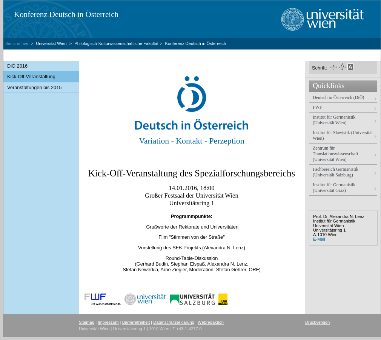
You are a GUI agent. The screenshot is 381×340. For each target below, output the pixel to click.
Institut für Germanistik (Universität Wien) (334, 119)
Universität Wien (52, 43)
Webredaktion (211, 322)
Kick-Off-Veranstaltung (31, 76)
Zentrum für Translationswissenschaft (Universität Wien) (335, 153)
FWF (317, 107)
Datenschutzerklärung (173, 322)
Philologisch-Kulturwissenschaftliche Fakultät (116, 43)
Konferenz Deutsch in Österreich (66, 14)
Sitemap (86, 322)
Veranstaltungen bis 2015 (34, 87)
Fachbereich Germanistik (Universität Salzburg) (335, 172)
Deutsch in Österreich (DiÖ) (338, 97)
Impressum (108, 322)
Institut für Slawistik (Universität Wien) (343, 135)
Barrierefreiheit (136, 322)
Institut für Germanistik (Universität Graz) (334, 187)
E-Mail (319, 239)
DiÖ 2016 (17, 66)
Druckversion (317, 322)
